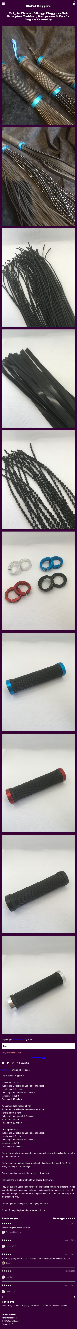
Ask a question (23, 1063)
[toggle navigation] (3, 3)
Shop (4, 1306)
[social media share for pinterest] (13, 1063)
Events (56, 1306)
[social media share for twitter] (8, 1063)
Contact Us (46, 1306)
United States (19, 1039)
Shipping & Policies (21, 1070)
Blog (10, 1306)
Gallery (64, 1306)
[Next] (74, 1297)
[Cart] (74, 4)
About (17, 1306)
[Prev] (2, 1297)
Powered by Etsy (8, 1324)
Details (5, 1070)
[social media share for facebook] (3, 1063)
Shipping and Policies (31, 1306)
